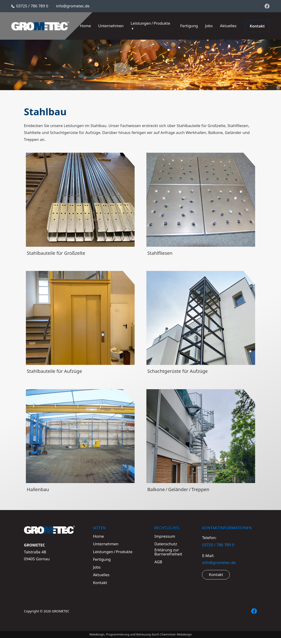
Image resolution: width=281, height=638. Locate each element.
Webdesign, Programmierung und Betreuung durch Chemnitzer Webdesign (140, 634)
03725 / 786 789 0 (32, 6)
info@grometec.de (73, 6)
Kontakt (216, 574)
